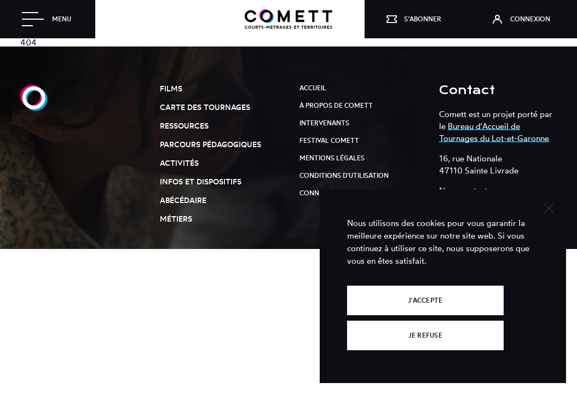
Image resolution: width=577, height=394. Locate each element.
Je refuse (425, 335)
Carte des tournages (205, 107)
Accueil (312, 88)
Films (171, 88)
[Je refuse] (548, 207)
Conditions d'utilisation (344, 175)
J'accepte (425, 300)
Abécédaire (183, 200)
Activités (179, 162)
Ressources (184, 125)
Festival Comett (329, 140)
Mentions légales (332, 158)
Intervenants (324, 123)
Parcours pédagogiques (210, 144)
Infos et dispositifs (200, 181)
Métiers (176, 218)
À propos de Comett (336, 105)
